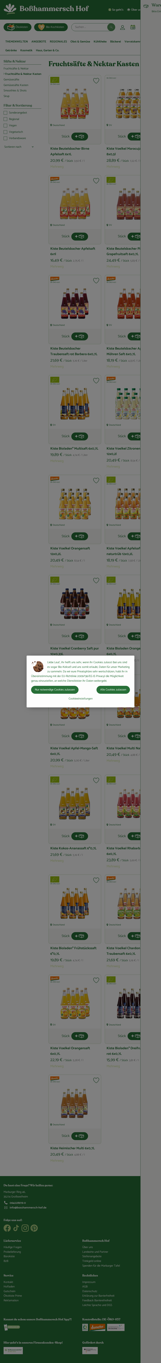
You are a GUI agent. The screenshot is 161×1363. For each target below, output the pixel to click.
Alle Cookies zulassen (113, 689)
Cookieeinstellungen (81, 698)
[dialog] (80, 681)
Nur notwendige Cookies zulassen (55, 689)
